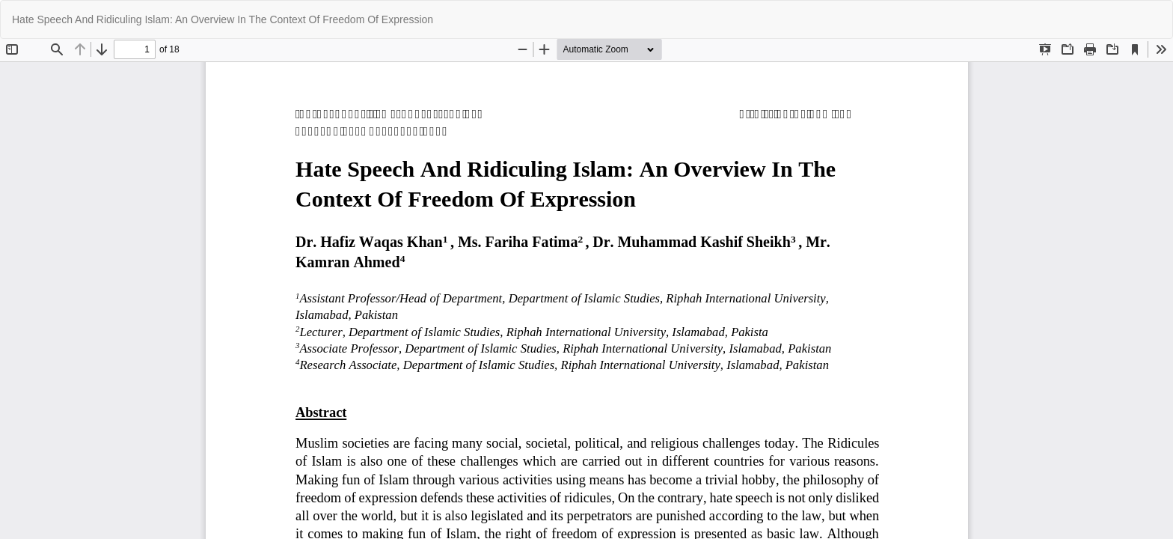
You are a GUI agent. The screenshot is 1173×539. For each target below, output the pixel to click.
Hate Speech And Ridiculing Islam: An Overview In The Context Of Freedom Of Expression (222, 19)
